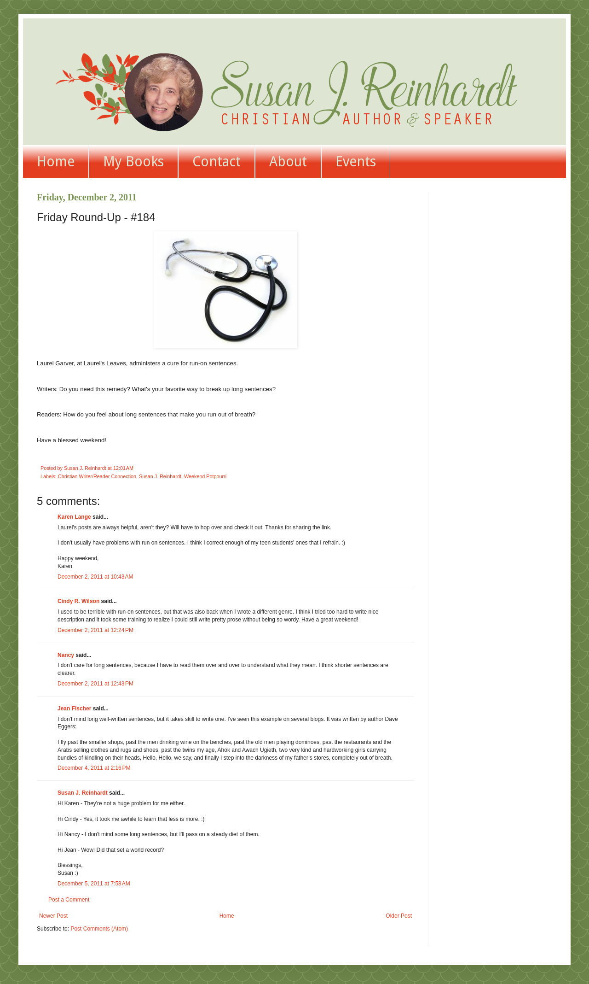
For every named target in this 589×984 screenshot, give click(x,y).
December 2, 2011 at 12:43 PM (95, 683)
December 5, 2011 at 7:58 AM (94, 883)
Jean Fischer (74, 708)
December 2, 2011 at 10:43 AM (95, 577)
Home (56, 161)
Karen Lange (74, 517)
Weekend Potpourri (205, 476)
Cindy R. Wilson (78, 601)
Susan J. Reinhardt (160, 476)
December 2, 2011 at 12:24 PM (95, 630)
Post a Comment (68, 899)
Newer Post (53, 916)
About (288, 161)
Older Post (399, 916)
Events (355, 161)
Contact (216, 161)
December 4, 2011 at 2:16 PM (94, 768)
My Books (133, 161)
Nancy (66, 655)
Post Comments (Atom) (99, 928)
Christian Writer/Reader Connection (97, 476)
